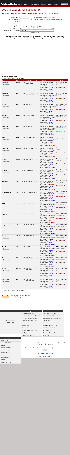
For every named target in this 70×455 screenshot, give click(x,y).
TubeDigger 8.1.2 (26, 333)
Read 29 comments (61, 170)
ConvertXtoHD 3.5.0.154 (28, 313)
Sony (3, 203)
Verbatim (5, 83)
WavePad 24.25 (25, 325)
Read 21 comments (61, 213)
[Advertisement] (34, 57)
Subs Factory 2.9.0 (47, 330)
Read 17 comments (61, 246)
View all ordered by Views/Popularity (55, 38)
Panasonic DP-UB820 (6, 362)
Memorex (5, 126)
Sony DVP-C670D (5, 352)
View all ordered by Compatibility (33, 38)
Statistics (44, 344)
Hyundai (4, 214)
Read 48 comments (61, 137)
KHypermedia (6, 192)
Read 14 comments (61, 192)
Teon (3, 137)
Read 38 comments (61, 181)
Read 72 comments (61, 115)
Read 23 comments (61, 235)
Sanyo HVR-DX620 (5, 357)
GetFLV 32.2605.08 (47, 323)
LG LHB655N (4, 345)
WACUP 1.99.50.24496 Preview (50, 328)
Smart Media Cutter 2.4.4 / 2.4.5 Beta (31, 315)
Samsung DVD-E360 (5, 350)
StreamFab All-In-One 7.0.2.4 (50, 325)
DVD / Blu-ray (35, 4)
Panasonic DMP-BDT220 (7, 355)
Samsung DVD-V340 (5, 347)
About (56, 4)
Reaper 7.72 (46, 335)
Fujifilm (4, 115)
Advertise (54, 343)
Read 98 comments (61, 104)
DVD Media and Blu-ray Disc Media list (21, 9)
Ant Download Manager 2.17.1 (29, 320)
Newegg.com (6, 258)
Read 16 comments (61, 224)
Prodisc (4, 170)
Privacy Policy (42, 343)
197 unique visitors (10, 320)
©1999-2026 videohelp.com (45, 356)
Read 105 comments (62, 82)
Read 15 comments (61, 257)
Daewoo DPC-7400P (5, 342)
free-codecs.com (48, 353)
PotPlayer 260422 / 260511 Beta (30, 330)
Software (26, 4)
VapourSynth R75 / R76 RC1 (49, 313)
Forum (20, 4)
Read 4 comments (61, 268)
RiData (4, 104)
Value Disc (5, 280)
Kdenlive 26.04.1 (47, 320)
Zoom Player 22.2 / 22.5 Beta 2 (29, 323)
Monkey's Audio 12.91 (48, 315)
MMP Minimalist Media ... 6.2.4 (29, 318)
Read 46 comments (61, 148)
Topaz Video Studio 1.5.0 (49, 333)
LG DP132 (3, 360)
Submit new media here (30, 13)
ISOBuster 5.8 (25, 328)
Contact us (34, 343)
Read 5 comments (61, 279)
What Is (50, 4)
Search (28, 343)
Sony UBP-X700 (4, 340)
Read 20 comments (61, 202)
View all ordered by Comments (13, 38)
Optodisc (5, 181)
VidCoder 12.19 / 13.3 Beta (28, 335)
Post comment (60, 87)
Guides (43, 4)
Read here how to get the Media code (51, 19)
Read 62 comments (61, 126)
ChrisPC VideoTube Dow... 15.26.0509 (52, 318)
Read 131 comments (62, 93)
